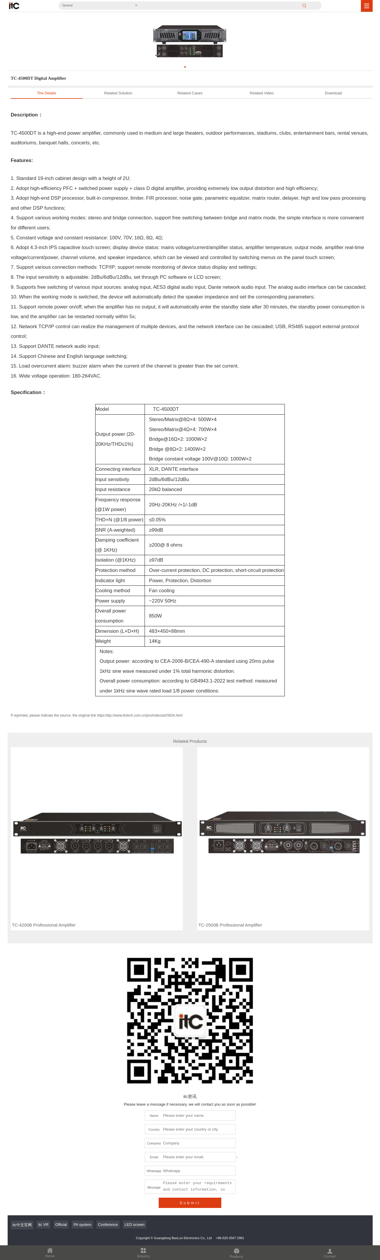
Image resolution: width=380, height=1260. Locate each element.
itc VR (43, 1179)
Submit (190, 1157)
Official (61, 1179)
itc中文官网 (22, 1179)
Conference (108, 1179)
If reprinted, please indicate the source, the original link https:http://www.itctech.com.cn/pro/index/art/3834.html (97, 715)
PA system (82, 1179)
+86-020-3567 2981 (230, 1192)
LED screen (135, 1179)
